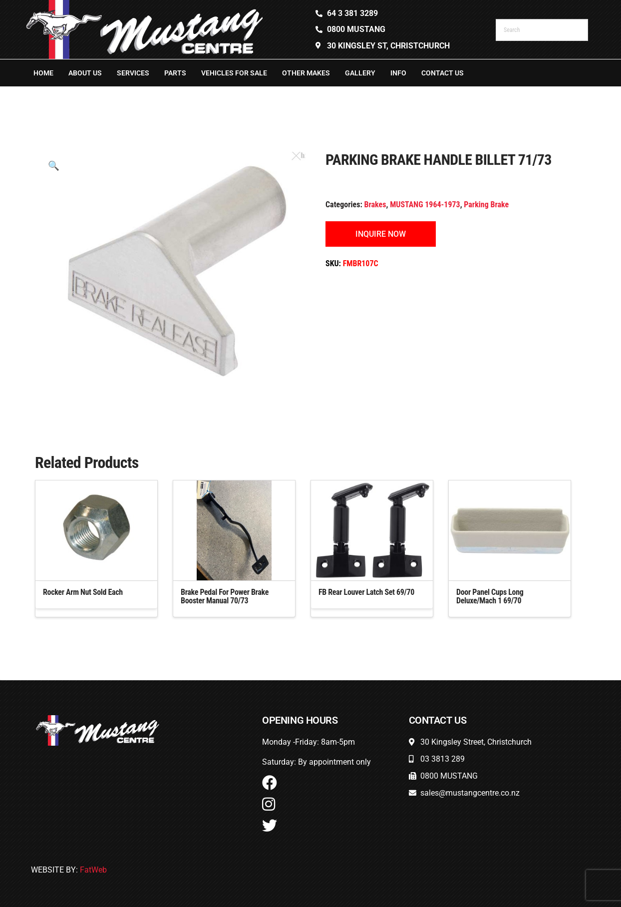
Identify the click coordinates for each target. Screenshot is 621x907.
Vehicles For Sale (234, 73)
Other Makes (306, 73)
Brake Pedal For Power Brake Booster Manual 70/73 (225, 596)
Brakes (375, 204)
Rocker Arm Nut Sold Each (83, 592)
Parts (175, 73)
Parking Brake (486, 204)
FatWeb (93, 870)
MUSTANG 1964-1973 (425, 204)
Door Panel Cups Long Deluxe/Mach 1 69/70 (489, 596)
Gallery (360, 73)
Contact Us (442, 73)
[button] (53, 165)
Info (398, 73)
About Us (85, 73)
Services (133, 73)
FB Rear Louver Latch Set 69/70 (366, 592)
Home (43, 73)
